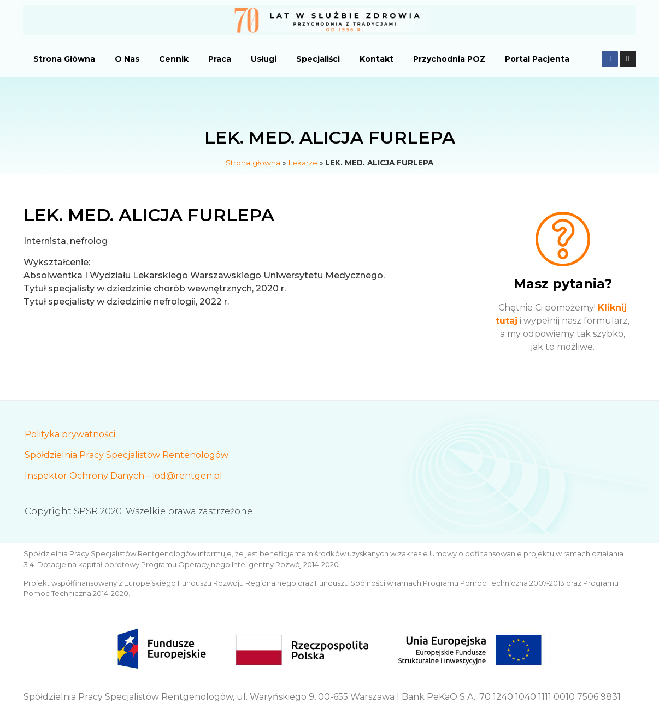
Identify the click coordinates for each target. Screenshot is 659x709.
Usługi (263, 59)
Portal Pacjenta (537, 59)
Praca (219, 59)
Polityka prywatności (70, 434)
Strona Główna (64, 59)
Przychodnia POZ (449, 59)
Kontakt (376, 59)
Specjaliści (318, 59)
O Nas (127, 59)
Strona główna (253, 162)
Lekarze (302, 162)
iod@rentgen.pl (187, 475)
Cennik (174, 59)
